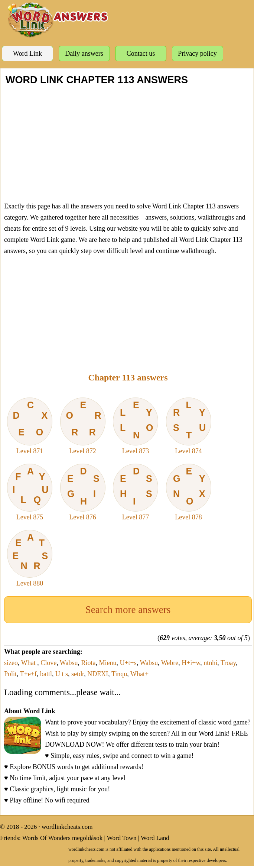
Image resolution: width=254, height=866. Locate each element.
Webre (170, 662)
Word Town (122, 837)
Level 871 (30, 426)
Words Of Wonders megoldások (62, 837)
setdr (77, 674)
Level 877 (136, 492)
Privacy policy (197, 53)
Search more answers (127, 609)
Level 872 (83, 426)
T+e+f (28, 674)
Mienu (107, 662)
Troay (228, 662)
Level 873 (136, 426)
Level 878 (189, 492)
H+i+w (191, 662)
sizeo (11, 662)
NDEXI (97, 674)
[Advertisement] (128, 143)
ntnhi (210, 662)
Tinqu (119, 674)
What (29, 662)
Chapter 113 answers (127, 377)
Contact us (141, 53)
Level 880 (30, 558)
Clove (48, 662)
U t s (61, 674)
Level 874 (189, 426)
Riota (88, 662)
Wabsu (69, 662)
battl (46, 674)
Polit (10, 674)
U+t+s (128, 662)
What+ (139, 674)
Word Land (155, 837)
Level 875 (30, 492)
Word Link (27, 53)
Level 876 (83, 492)
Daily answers (84, 53)
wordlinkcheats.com (67, 826)
